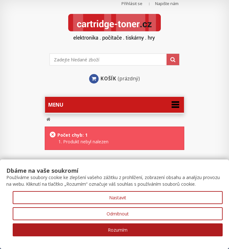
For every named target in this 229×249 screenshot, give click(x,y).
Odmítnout (118, 214)
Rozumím (118, 230)
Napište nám (167, 3)
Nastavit (117, 198)
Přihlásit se (131, 3)
